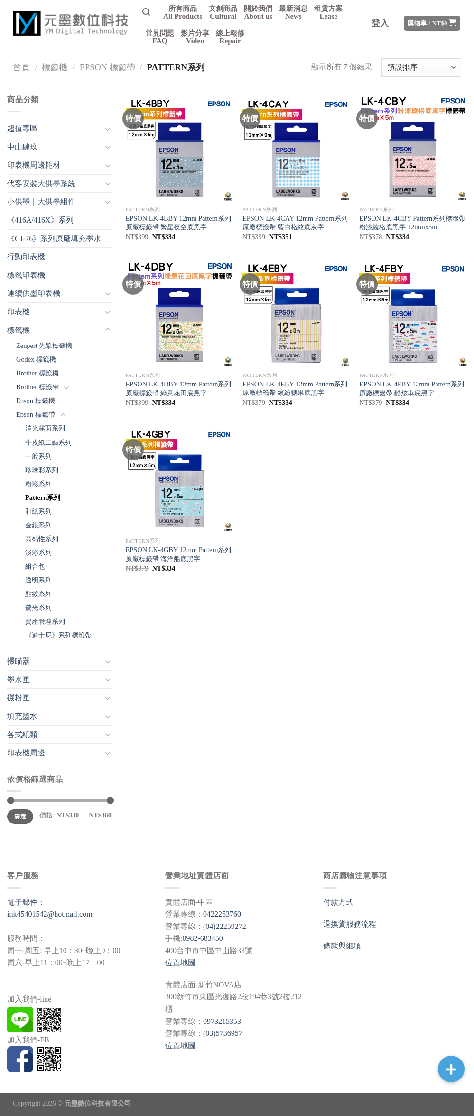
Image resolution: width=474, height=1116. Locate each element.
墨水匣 (18, 679)
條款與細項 (342, 946)
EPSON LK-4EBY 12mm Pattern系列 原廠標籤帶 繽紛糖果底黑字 (294, 388)
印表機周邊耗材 (33, 165)
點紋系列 (38, 594)
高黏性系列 (41, 539)
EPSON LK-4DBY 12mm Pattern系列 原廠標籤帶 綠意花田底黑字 (179, 388)
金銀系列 (38, 525)
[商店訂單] (421, 67)
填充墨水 (22, 716)
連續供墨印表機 (33, 293)
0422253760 (222, 914)
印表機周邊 (26, 753)
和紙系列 (38, 511)
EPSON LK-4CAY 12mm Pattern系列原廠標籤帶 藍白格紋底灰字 (295, 223)
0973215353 (222, 1021)
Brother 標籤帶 (37, 387)
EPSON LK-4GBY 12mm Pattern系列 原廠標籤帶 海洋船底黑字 (179, 554)
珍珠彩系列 (41, 470)
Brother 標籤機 (37, 373)
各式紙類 (22, 735)
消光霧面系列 (45, 428)
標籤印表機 (26, 275)
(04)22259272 (224, 926)
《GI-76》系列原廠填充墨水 (54, 238)
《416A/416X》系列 (40, 220)
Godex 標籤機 (36, 359)
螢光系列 (38, 607)
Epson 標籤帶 (107, 67)
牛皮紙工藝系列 (48, 442)
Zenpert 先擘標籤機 (44, 345)
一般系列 (38, 456)
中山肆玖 (22, 147)
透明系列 (38, 580)
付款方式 (338, 902)
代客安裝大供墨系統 (41, 183)
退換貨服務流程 (349, 924)
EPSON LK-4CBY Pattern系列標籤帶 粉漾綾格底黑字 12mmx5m (412, 223)
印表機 (18, 312)
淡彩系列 (38, 552)
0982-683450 (202, 938)
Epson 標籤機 (35, 400)
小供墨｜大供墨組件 (41, 201)
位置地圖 (180, 962)
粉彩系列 (38, 484)
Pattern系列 (42, 497)
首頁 (21, 67)
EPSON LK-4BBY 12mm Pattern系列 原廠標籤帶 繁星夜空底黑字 (178, 223)
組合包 (35, 566)
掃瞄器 (18, 661)
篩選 (20, 816)
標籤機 (54, 67)
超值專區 (22, 128)
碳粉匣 (18, 698)
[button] (451, 1069)
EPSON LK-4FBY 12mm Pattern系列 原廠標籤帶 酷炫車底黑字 (411, 388)
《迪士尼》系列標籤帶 (58, 635)
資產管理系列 (45, 621)
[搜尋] (146, 12)
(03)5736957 (222, 1033)
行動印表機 (26, 257)
